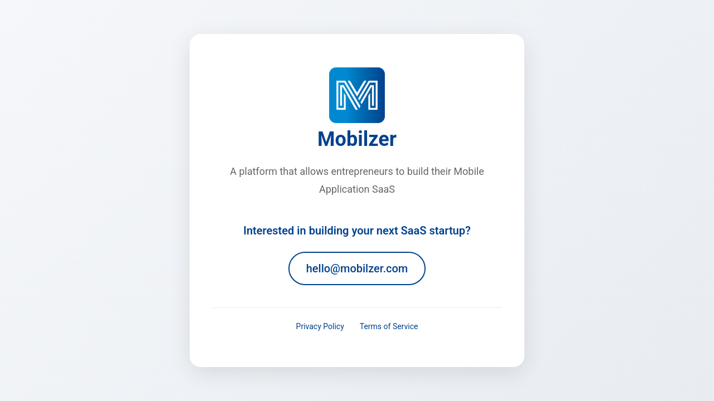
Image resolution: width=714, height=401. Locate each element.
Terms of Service (389, 326)
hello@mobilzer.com (357, 268)
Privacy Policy (320, 326)
